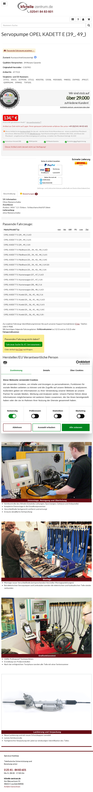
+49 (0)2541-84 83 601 (78, 126)
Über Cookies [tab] (76, 370)
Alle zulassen (75, 427)
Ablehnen (17, 427)
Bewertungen (29, 193)
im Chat (19, 349)
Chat (77, 324)
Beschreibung (9, 193)
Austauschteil (25, 131)
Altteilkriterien (35, 134)
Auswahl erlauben (46, 427)
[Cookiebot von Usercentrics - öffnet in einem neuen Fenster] (78, 363)
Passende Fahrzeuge (15, 50)
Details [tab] (46, 370)
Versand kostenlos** (33, 122)
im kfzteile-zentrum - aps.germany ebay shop (74, 107)
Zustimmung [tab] (16, 370)
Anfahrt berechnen (12, 786)
